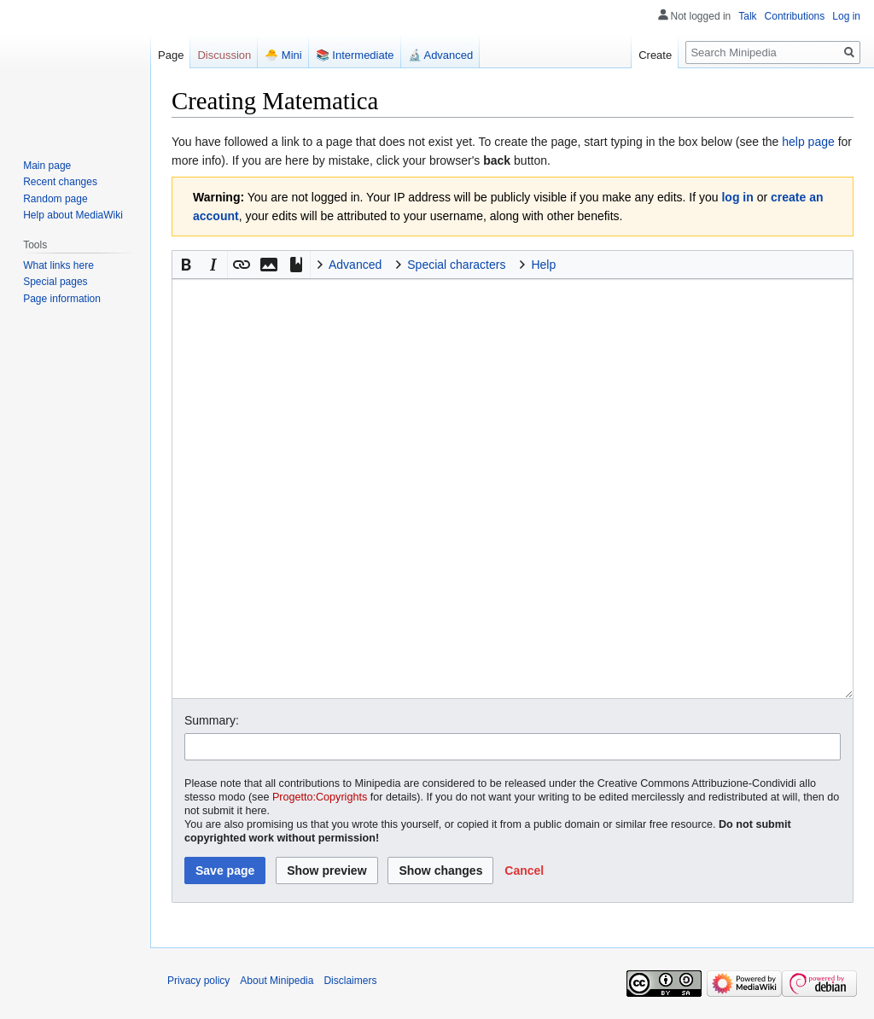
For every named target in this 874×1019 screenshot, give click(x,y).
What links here (58, 265)
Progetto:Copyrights (319, 797)
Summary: (211, 720)
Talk (747, 16)
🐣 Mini (283, 55)
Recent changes (60, 182)
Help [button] (543, 264)
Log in (846, 16)
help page (808, 141)
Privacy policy (198, 981)
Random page (55, 199)
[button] (186, 264)
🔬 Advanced (441, 55)
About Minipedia (276, 981)
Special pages (55, 282)
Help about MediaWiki (73, 215)
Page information (62, 299)
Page (171, 55)
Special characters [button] (456, 264)
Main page (47, 166)
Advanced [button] (355, 264)
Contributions (795, 16)
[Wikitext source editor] (512, 488)
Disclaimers (349, 981)
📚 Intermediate (355, 55)
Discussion (224, 55)
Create (655, 55)
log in (737, 197)
